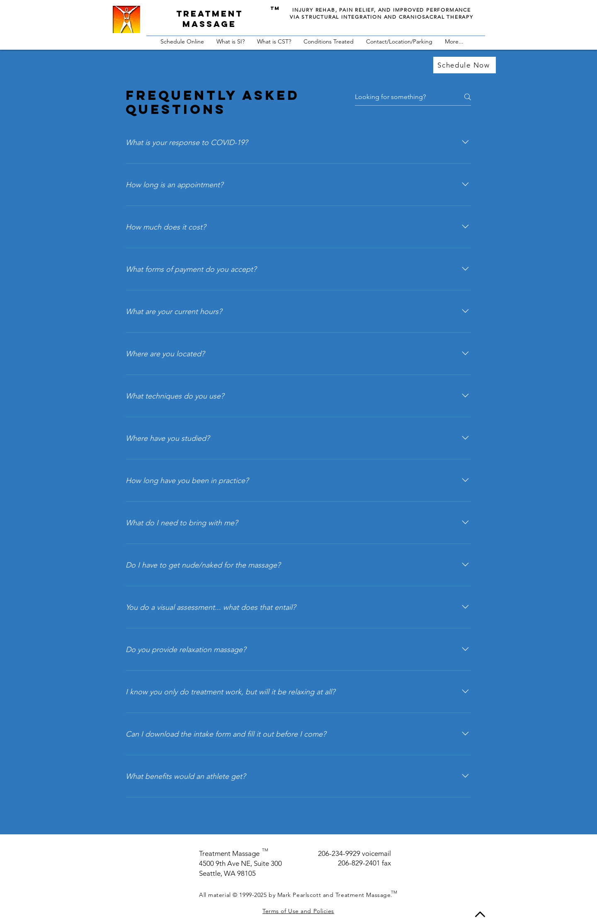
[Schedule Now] (464, 65)
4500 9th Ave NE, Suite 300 (240, 863)
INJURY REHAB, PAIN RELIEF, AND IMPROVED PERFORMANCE (381, 10)
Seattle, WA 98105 (227, 873)
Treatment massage (209, 18)
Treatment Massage (229, 853)
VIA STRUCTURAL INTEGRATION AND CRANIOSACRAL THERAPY (381, 17)
